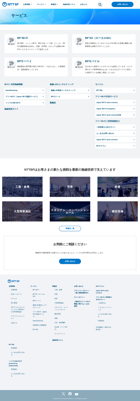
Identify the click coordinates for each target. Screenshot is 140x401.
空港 (56, 294)
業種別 (54, 4)
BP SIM (35, 329)
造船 (56, 318)
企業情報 (27, 4)
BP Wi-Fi (36, 290)
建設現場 (57, 314)
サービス (41, 4)
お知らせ (83, 4)
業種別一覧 (70, 228)
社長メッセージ (16, 294)
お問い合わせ (122, 4)
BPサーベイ (37, 301)
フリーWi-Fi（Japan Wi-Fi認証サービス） (40, 314)
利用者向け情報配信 (39, 325)
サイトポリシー (79, 297)
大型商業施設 (59, 303)
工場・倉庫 (58, 290)
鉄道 (56, 298)
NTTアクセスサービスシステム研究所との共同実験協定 (18, 309)
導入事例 (14, 303)
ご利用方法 (102, 303)
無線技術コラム (69, 4)
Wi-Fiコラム (100, 286)
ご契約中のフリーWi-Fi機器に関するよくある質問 (82, 304)
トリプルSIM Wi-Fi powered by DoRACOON (15, 363)
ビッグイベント (59, 334)
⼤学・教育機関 (59, 322)
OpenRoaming (38, 321)
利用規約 (101, 321)
